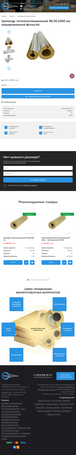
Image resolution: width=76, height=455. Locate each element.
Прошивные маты (24, 428)
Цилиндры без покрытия (10, 419)
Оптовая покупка (10, 102)
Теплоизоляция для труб (10, 411)
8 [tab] (43, 280)
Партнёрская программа (61, 411)
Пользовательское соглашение (13, 389)
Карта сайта (40, 407)
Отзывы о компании (44, 411)
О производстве (66, 407)
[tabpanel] (19, 238)
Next (9, 68)
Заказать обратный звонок (59, 7)
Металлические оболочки (10, 433)
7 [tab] (41, 280)
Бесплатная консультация (65, 376)
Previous (9, 32)
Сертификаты (39, 404)
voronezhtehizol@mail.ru (30, 6)
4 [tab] (34, 280)
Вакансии (66, 400)
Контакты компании (53, 407)
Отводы (4, 439)
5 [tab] (37, 280)
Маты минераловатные (10, 406)
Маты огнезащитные (9, 428)
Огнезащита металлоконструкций (13, 436)
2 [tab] (30, 280)
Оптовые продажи (52, 404)
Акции (22, 409)
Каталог (12, 16)
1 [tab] (27, 280)
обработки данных (30, 185)
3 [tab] (32, 280)
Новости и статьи (44, 400)
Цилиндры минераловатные (11, 403)
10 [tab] (48, 280)
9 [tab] (46, 280)
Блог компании (56, 400)
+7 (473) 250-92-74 (60, 4)
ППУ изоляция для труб (10, 430)
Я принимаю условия (22, 185)
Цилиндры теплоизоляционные (27, 16)
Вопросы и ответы (53, 414)
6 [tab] (39, 280)
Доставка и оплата (67, 404)
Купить (13, 262)
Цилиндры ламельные (9, 422)
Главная (3, 16)
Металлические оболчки (10, 409)
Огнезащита (25, 433)
